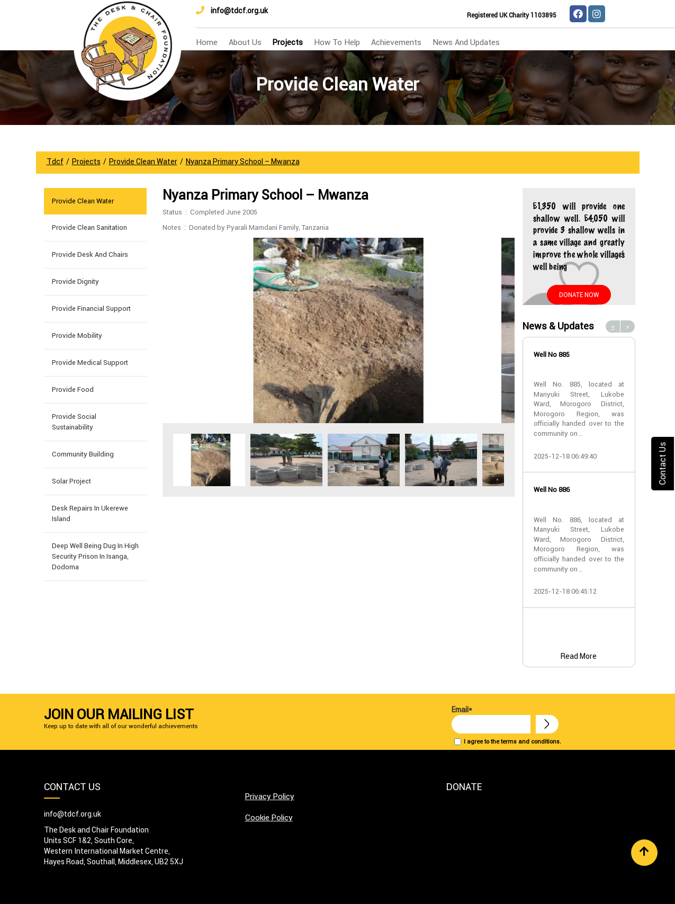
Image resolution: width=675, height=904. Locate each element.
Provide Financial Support (91, 308)
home (207, 42)
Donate (464, 787)
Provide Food (73, 389)
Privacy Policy (269, 796)
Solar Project (71, 481)
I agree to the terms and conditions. (512, 741)
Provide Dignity (75, 281)
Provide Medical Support (90, 362)
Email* (491, 719)
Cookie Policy (269, 817)
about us (245, 42)
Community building (83, 454)
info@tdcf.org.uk (232, 10)
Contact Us (662, 463)
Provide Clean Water (83, 200)
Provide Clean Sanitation (89, 227)
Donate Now (579, 295)
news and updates (466, 42)
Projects (288, 42)
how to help (337, 42)
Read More (579, 656)
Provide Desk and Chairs (90, 254)
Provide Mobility (77, 335)
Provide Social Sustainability (74, 422)
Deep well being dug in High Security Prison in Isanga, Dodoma (95, 556)
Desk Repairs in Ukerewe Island (90, 513)
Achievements (396, 42)
